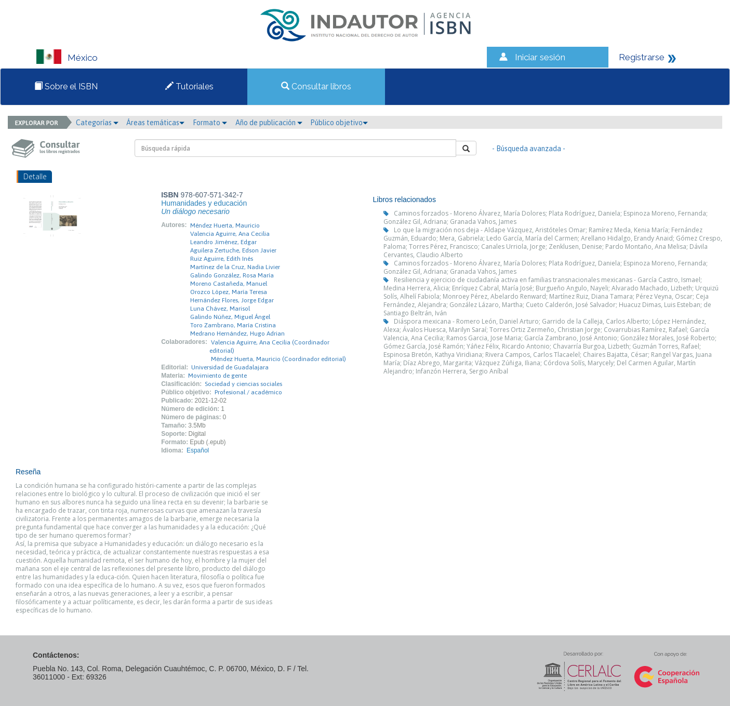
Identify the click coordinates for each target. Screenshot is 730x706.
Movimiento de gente (217, 375)
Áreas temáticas (155, 122)
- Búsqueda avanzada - (528, 148)
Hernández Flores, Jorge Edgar (232, 300)
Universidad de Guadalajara (230, 367)
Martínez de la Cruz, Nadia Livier (235, 267)
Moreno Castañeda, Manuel (228, 283)
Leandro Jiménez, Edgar (223, 242)
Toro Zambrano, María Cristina (233, 325)
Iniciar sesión (540, 57)
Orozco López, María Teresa (228, 292)
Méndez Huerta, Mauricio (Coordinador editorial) (278, 359)
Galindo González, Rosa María (232, 275)
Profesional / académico (248, 392)
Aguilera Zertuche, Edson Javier (233, 250)
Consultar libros (316, 86)
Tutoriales (189, 86)
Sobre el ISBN (66, 86)
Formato (210, 122)
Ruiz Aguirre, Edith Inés (221, 258)
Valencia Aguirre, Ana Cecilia (230, 233)
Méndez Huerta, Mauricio (225, 225)
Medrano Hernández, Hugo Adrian (237, 333)
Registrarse (642, 57)
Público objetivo (339, 122)
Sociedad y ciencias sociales (243, 384)
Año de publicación (268, 122)
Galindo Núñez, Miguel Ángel (230, 317)
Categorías (97, 122)
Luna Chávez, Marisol (220, 308)
